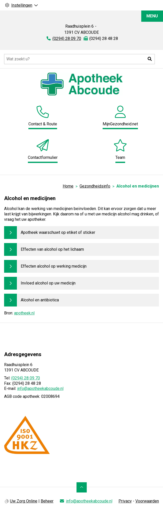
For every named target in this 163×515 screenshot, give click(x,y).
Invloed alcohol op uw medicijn (48, 283)
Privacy (125, 501)
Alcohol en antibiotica (40, 300)
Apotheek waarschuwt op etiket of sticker (58, 232)
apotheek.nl (24, 313)
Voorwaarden (147, 501)
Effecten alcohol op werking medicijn (53, 266)
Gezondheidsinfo (95, 186)
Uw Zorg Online (23, 501)
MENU (152, 16)
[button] (150, 59)
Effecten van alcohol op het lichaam (52, 249)
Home (68, 186)
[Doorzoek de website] (79, 59)
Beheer (47, 501)
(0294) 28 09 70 (25, 378)
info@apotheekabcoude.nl (40, 388)
